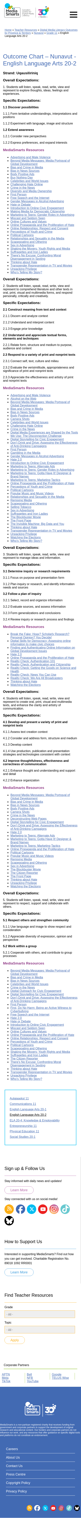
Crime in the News (22, 187)
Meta (5, 1377)
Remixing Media (21, 500)
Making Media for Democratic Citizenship (37, 211)
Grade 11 (51, 32)
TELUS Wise (60, 1377)
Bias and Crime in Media (26, 167)
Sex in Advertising (22, 245)
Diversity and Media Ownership (31, 191)
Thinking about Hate (23, 262)
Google (57, 1374)
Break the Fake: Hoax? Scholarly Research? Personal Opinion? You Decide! (39, 635)
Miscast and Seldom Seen (27, 218)
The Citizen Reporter (24, 872)
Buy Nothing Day (21, 177)
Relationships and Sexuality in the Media (37, 238)
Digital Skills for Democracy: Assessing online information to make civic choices (40, 642)
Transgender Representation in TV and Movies (41, 265)
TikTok (6, 1381)
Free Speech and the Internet (29, 197)
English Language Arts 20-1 (28, 1109)
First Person (18, 194)
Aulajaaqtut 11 (19, 1098)
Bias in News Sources (25, 170)
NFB (30, 1377)
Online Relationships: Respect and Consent (39, 228)
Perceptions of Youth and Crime (31, 231)
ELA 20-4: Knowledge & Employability (35, 1120)
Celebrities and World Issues (29, 181)
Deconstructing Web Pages (28, 818)
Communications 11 (23, 1104)
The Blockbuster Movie (25, 517)
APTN (6, 1374)
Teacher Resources (26, 29)
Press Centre (16, 1474)
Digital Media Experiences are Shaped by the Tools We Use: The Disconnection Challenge (44, 434)
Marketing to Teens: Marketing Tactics (35, 479)
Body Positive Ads (22, 174)
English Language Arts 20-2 (28, 1114)
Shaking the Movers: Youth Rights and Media (40, 248)
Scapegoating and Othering (28, 241)
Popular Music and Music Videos (32, 493)
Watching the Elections (25, 537)
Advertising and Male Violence (30, 157)
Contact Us (14, 1466)
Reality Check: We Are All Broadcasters (36, 678)
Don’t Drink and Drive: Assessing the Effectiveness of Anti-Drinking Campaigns (43, 444)
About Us (13, 1457)
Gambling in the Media (25, 452)
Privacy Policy (16, 1491)
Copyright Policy (18, 1483)
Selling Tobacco (20, 507)
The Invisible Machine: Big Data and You (37, 523)
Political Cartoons (22, 235)
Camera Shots (19, 419)
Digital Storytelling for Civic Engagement (37, 439)
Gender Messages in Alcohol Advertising (37, 201)
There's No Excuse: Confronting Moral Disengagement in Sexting (35, 257)
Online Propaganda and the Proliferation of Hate (42, 225)
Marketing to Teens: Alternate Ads (32, 466)
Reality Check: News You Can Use (33, 674)
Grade (8, 1307)
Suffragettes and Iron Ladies (29, 252)
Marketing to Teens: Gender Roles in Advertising (42, 214)
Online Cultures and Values (28, 221)
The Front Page (20, 520)
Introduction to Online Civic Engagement (37, 208)
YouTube (33, 1381)
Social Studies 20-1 (22, 1136)
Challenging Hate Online (26, 184)
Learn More (19, 1190)
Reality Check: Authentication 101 (32, 661)
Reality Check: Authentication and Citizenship (40, 664)
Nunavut (38, 32)
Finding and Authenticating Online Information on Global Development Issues (42, 649)
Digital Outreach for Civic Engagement (35, 991)
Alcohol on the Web (23, 398)
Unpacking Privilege (23, 269)
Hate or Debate (20, 204)
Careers (12, 1449)
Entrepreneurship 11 (23, 1126)
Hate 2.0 (16, 459)
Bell (29, 1374)
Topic (7, 1322)
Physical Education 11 (24, 1131)
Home (8, 29)
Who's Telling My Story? (26, 272)
